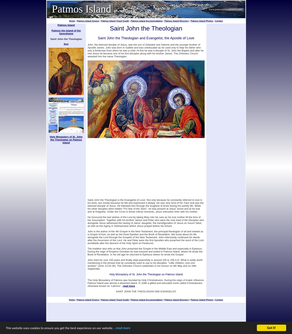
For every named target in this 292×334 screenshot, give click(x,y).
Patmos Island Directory (176, 21)
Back (66, 44)
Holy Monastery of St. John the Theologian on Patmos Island (66, 139)
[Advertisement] (146, 167)
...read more (121, 328)
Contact (219, 21)
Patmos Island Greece (88, 21)
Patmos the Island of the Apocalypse (66, 32)
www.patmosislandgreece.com (225, 9)
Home (72, 21)
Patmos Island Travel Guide (115, 21)
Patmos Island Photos (202, 21)
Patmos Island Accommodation (146, 21)
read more (129, 286)
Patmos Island (81, 9)
